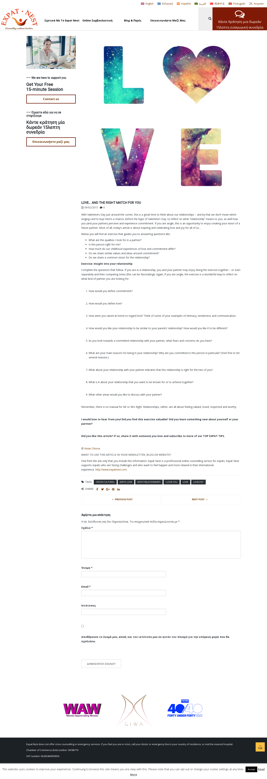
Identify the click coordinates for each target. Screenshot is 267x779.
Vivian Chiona (92, 448)
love (185, 482)
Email (86, 586)
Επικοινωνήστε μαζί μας (51, 142)
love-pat (198, 482)
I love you (171, 482)
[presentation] (106, 651)
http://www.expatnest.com (111, 469)
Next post (198, 499)
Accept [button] (251, 769)
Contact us (51, 99)
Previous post (124, 499)
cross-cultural (105, 482)
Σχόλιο (87, 528)
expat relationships (148, 482)
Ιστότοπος (88, 605)
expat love (126, 482)
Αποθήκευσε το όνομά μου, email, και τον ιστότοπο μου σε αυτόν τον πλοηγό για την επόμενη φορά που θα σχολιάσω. (155, 639)
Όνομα (86, 567)
